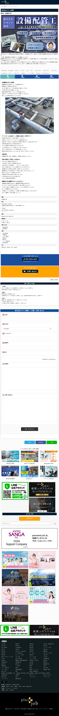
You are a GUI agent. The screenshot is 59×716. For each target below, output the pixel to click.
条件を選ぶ (29, 518)
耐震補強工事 (46, 664)
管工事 (3, 649)
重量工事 (45, 662)
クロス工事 (17, 656)
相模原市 (16, 686)
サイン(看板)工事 (18, 653)
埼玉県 (3, 688)
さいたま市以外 (14, 688)
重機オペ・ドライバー (34, 669)
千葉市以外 (11, 690)
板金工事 (3, 653)
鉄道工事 (17, 664)
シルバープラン (5, 678)
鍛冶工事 (45, 645)
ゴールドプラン (47, 676)
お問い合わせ (30, 271)
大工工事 (45, 656)
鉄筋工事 (17, 645)
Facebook (41, 442)
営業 (16, 676)
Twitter (29, 442)
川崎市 (11, 686)
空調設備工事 (46, 658)
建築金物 (45, 651)
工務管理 (17, 674)
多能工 (45, 665)
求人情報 (7, 76)
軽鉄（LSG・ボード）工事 (7, 656)
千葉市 (6, 690)
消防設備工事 (18, 662)
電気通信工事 (4, 662)
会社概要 (22, 76)
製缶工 (31, 667)
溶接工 (16, 667)
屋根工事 (31, 651)
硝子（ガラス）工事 (48, 653)
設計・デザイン (33, 674)
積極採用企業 (18, 678)
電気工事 (45, 660)
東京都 (3, 684)
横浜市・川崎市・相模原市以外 (25, 686)
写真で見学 (51, 76)
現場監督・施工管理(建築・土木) (8, 673)
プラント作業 (4, 669)
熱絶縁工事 (4, 665)
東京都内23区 (8, 684)
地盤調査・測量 (47, 669)
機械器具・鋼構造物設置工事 (21, 660)
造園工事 (31, 654)
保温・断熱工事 (18, 658)
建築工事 (17, 643)
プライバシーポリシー (43, 708)
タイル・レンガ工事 (19, 654)
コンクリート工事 (47, 647)
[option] (29, 34)
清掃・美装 (46, 667)
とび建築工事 (18, 647)
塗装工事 (45, 649)
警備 (16, 671)
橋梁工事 (31, 664)
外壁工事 (17, 649)
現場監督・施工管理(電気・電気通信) (42, 673)
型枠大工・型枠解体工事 (49, 643)
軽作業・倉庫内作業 (34, 671)
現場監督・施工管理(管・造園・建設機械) (24, 673)
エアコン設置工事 (5, 667)
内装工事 (45, 654)
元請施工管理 (4, 674)
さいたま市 (7, 688)
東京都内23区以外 (16, 684)
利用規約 (51, 708)
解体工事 (31, 647)
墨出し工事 (4, 671)
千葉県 (3, 690)
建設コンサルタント (48, 674)
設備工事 (3, 660)
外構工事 (3, 654)
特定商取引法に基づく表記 (32, 708)
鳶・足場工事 (4, 647)
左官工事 (31, 649)
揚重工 (31, 665)
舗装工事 (3, 664)
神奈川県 (3, 686)
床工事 (3, 658)
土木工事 (3, 643)
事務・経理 (4, 676)
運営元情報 (23, 708)
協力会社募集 (37, 76)
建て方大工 (4, 645)
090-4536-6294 (30, 259)
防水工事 (3, 651)
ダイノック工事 (33, 658)
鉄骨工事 (31, 645)
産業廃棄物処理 (18, 669)
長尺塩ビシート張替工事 (20, 651)
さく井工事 (17, 665)
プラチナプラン (33, 676)
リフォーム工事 (33, 656)
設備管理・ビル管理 (34, 660)
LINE (52, 442)
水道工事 (31, 662)
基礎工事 (31, 643)
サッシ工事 (32, 653)
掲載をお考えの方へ (9, 708)
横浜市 (7, 686)
